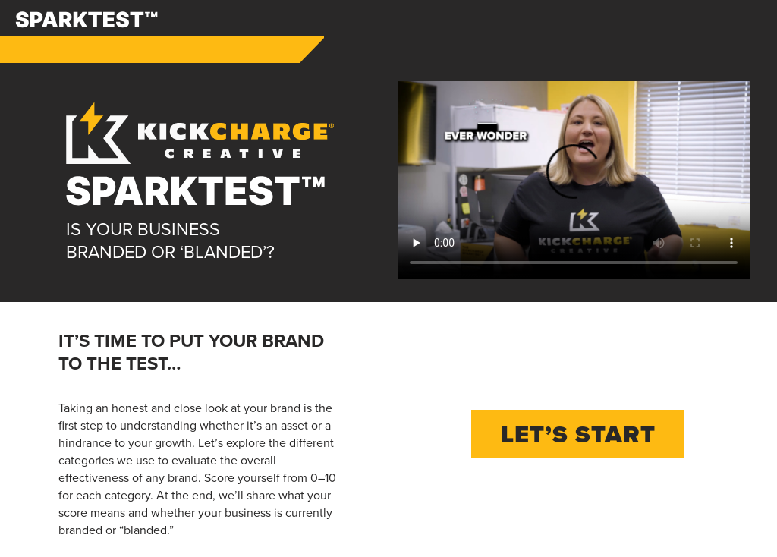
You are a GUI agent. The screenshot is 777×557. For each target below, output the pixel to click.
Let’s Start (578, 434)
